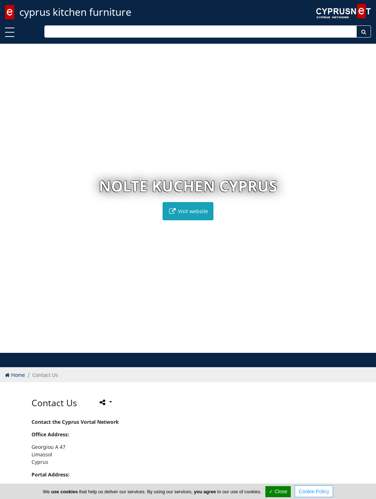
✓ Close (278, 491)
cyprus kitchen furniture (75, 12)
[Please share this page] (105, 402)
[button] (176, 346)
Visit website (188, 211)
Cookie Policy (314, 491)
